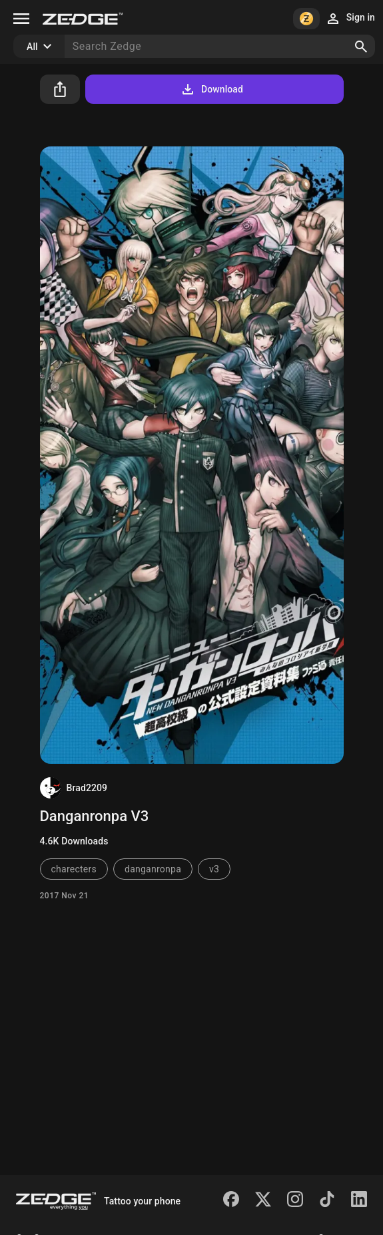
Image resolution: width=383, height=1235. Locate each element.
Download (211, 89)
